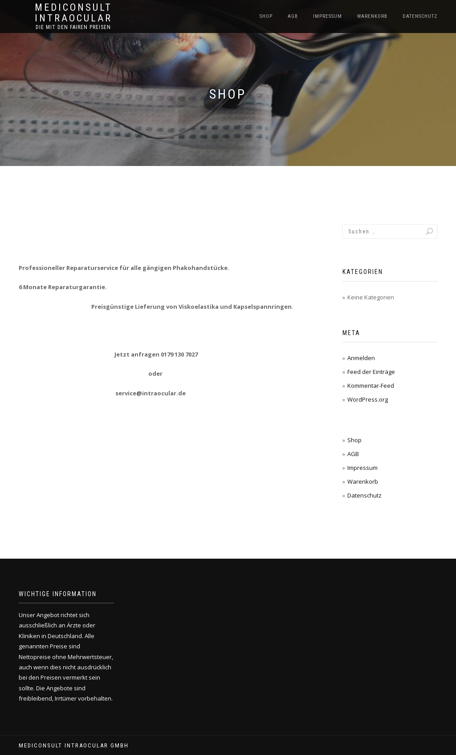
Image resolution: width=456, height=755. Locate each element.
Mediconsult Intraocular (73, 13)
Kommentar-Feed (370, 386)
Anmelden (361, 358)
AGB (293, 16)
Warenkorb (372, 16)
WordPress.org (367, 399)
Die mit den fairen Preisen (73, 27)
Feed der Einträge (371, 372)
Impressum (327, 16)
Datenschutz (420, 16)
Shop (266, 16)
